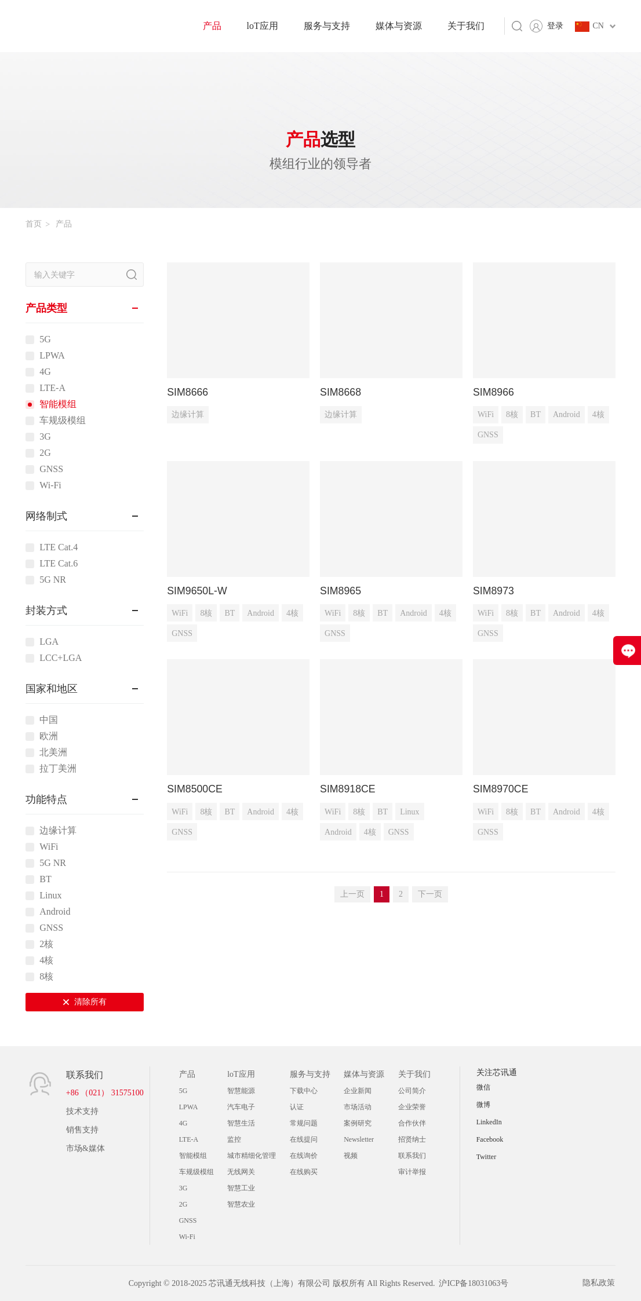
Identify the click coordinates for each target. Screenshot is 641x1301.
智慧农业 (241, 1204)
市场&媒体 (85, 1148)
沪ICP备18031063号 (473, 1283)
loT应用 (262, 26)
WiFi (48, 847)
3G (45, 436)
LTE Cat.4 (58, 547)
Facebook (490, 1139)
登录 (555, 25)
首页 (34, 224)
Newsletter (359, 1139)
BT (45, 879)
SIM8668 (341, 392)
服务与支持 (327, 26)
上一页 (352, 894)
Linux (50, 895)
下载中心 (304, 1091)
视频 (351, 1156)
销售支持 (82, 1129)
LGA (49, 641)
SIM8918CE (348, 789)
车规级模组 (62, 420)
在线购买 (304, 1172)
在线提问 (304, 1139)
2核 (46, 944)
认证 (297, 1107)
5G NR (52, 579)
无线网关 (241, 1172)
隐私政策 (599, 1283)
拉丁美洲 (58, 768)
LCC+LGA (60, 658)
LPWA (52, 355)
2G (45, 453)
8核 (46, 976)
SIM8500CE (195, 789)
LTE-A (52, 388)
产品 (212, 26)
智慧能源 (241, 1091)
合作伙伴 (412, 1123)
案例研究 (358, 1123)
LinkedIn (489, 1122)
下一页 (430, 894)
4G (45, 372)
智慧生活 (241, 1123)
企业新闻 (358, 1091)
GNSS (51, 469)
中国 (48, 720)
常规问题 (304, 1123)
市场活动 (358, 1107)
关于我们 (466, 26)
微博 (483, 1105)
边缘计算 (58, 830)
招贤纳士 (412, 1139)
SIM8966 (494, 392)
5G (45, 339)
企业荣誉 (412, 1107)
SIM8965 (341, 591)
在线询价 (304, 1156)
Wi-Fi (50, 485)
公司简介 (412, 1091)
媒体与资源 (399, 26)
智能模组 (58, 404)
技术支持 (82, 1111)
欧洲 (48, 736)
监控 (234, 1139)
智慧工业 (241, 1188)
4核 (46, 960)
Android (54, 911)
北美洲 (53, 752)
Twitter (486, 1157)
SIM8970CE (501, 789)
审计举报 (412, 1172)
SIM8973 (494, 591)
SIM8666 (188, 392)
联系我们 (412, 1156)
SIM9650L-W (197, 591)
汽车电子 (241, 1107)
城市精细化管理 (251, 1156)
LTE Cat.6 (58, 563)
